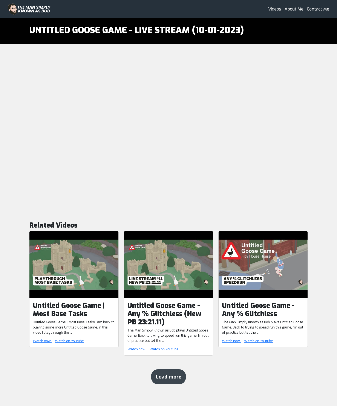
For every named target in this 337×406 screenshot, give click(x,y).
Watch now (42, 341)
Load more (168, 376)
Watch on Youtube (69, 341)
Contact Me (318, 9)
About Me (294, 9)
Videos (274, 9)
